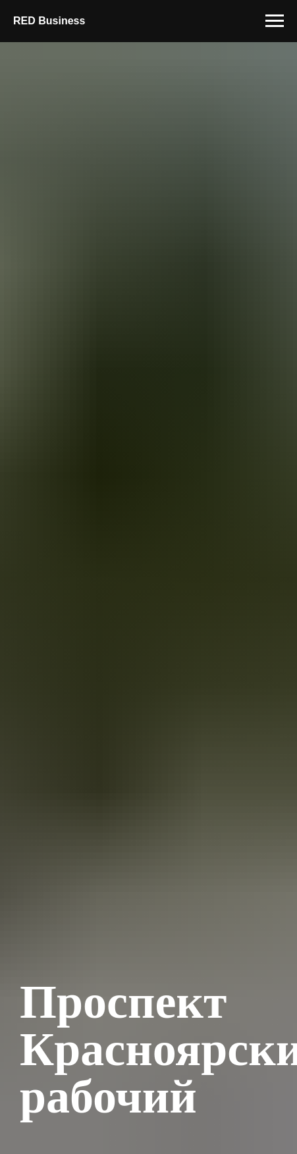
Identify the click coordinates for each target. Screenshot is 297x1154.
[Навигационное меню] (274, 21)
